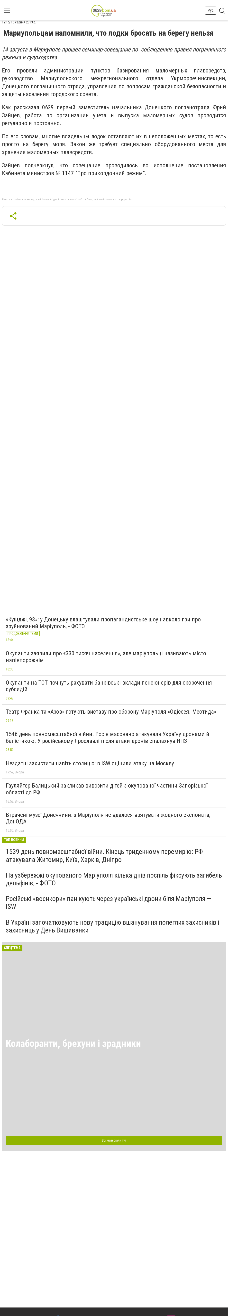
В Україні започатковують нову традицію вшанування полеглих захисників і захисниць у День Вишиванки (112, 926)
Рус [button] (211, 10)
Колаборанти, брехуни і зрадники (73, 1043)
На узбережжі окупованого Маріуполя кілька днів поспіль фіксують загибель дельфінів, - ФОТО (114, 879)
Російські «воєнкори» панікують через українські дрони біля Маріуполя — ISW (108, 903)
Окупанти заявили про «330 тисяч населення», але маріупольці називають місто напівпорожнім (106, 657)
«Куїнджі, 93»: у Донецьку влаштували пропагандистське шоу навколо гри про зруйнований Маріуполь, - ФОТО (103, 623)
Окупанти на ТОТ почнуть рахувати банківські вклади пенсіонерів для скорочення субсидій (109, 686)
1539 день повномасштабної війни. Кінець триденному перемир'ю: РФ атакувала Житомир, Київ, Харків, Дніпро (104, 855)
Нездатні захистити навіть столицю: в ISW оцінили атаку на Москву (90, 763)
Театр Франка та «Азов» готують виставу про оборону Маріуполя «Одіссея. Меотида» (111, 711)
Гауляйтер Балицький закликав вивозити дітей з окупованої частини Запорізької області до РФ (107, 789)
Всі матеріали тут (114, 1140)
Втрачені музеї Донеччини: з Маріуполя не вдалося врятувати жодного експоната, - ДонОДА (109, 818)
